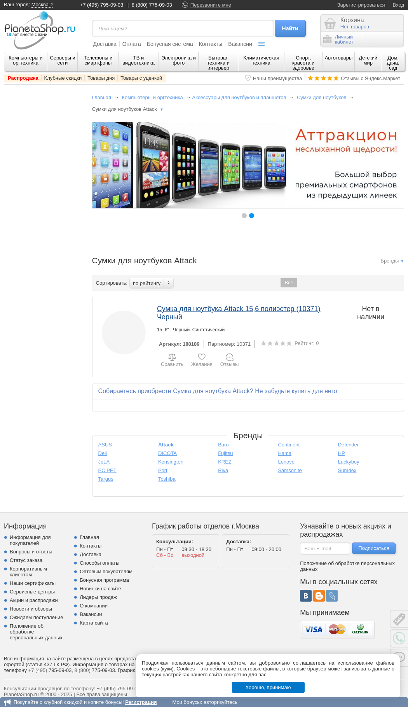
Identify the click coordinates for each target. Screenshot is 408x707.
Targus (105, 479)
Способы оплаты (99, 563)
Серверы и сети (62, 60)
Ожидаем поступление (36, 617)
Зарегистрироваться (361, 5)
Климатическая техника (261, 60)
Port (162, 470)
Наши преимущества (277, 78)
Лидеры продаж (98, 597)
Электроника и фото (179, 60)
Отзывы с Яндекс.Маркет (370, 78)
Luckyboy (348, 462)
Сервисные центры (32, 592)
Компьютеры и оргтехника (26, 60)
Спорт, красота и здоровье (303, 63)
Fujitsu (225, 453)
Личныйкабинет (338, 39)
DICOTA (167, 453)
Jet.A (104, 462)
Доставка (105, 44)
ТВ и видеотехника (138, 60)
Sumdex (347, 470)
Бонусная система (170, 44)
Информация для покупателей (30, 540)
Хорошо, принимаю (268, 687)
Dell (102, 453)
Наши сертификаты (33, 583)
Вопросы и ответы (31, 552)
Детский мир (368, 60)
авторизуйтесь (220, 702)
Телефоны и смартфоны (98, 60)
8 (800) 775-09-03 (152, 5)
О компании (94, 606)
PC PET (107, 470)
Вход (398, 5)
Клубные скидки (63, 78)
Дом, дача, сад (393, 63)
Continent (289, 445)
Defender (348, 445)
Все (288, 282)
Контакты (210, 44)
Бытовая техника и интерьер (218, 63)
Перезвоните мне (210, 5)
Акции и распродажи (34, 600)
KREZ (225, 462)
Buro (223, 445)
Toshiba (167, 479)
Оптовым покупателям (106, 571)
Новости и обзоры (31, 609)
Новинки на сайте (100, 589)
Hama (284, 453)
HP (341, 453)
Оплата (131, 44)
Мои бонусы (186, 702)
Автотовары (339, 58)
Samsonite (290, 470)
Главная (101, 97)
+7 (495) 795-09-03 (102, 5)
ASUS (105, 445)
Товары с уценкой (141, 78)
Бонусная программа (104, 580)
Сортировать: (111, 283)
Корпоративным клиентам (28, 572)
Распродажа (23, 78)
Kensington (170, 462)
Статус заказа (26, 560)
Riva (223, 470)
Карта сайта (94, 623)
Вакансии (240, 44)
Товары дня (101, 78)
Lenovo (286, 462)
